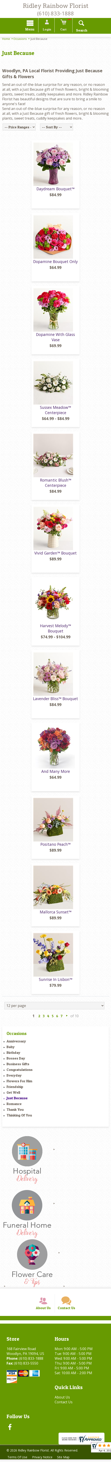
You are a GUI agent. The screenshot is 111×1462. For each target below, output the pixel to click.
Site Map (64, 1460)
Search (80, 31)
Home (6, 39)
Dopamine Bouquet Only (55, 262)
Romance (14, 1105)
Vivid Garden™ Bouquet (55, 554)
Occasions (20, 39)
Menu (31, 30)
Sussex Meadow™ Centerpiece (55, 411)
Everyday (14, 1076)
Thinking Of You (19, 1116)
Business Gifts (18, 1065)
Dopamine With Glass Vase (55, 338)
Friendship (15, 1088)
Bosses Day (16, 1059)
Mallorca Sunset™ (55, 913)
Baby (11, 1048)
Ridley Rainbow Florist (55, 5)
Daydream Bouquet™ (55, 190)
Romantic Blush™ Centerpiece (55, 484)
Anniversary (16, 1042)
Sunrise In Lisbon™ (55, 980)
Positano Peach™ (55, 845)
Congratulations (20, 1071)
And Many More (55, 772)
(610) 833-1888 (55, 13)
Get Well (13, 1093)
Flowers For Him (19, 1082)
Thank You (15, 1111)
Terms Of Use (18, 1460)
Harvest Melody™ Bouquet (55, 629)
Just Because (17, 1099)
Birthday (13, 1054)
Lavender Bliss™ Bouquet (55, 700)
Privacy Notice (43, 1460)
